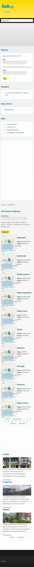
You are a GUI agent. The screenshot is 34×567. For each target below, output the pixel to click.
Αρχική (3, 205)
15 (27, 421)
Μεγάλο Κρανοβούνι (24, 292)
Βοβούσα (6, 509)
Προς (4, 70)
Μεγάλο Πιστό (22, 311)
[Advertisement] (17, 34)
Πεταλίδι (6, 454)
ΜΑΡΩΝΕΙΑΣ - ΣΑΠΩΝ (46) (15, 133)
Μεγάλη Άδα (21, 256)
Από (4, 60)
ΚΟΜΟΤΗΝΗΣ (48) (13, 130)
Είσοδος (7, 12)
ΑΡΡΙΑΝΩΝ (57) (12, 124)
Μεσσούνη (21, 384)
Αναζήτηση (5, 216)
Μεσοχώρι (21, 366)
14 (23, 421)
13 (19, 421)
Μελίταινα (21, 348)
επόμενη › (13, 423)
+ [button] (3, 236)
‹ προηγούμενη (17, 419)
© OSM (9, 250)
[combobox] (14, 218)
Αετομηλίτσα (7, 482)
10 (8, 421)
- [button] (3, 239)
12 (16, 421)
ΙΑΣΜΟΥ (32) (11, 127)
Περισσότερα (7, 480)
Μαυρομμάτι (21, 237)
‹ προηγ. (12, 537)
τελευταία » (22, 423)
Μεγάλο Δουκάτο (23, 274)
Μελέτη (19, 329)
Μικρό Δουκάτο (22, 403)
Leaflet (2, 250)
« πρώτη (7, 419)
